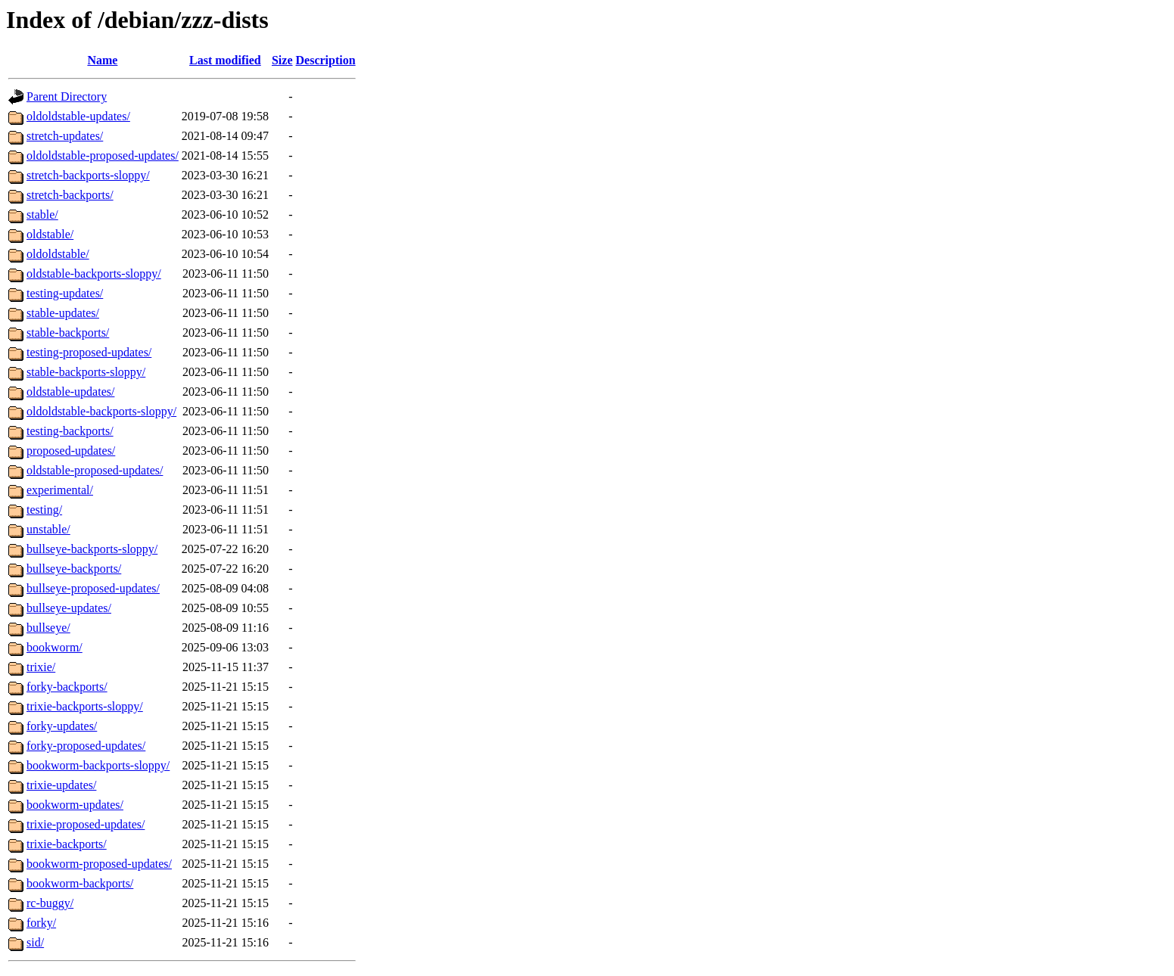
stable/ (42, 214)
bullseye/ (48, 627)
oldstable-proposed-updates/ (94, 470)
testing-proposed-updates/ (88, 352)
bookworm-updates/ (74, 804)
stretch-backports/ (70, 194)
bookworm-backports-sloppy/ (98, 765)
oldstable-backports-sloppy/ (93, 273)
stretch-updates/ (64, 135)
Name (102, 60)
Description (326, 60)
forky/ (41, 922)
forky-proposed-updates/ (85, 745)
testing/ (44, 509)
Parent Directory (66, 96)
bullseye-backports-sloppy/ (91, 548)
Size (282, 60)
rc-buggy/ (49, 903)
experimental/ (59, 489)
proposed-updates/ (70, 450)
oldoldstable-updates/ (78, 116)
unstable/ (48, 529)
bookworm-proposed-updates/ (99, 863)
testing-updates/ (64, 293)
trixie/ (40, 667)
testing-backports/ (70, 430)
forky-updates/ (61, 726)
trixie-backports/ (66, 844)
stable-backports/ (67, 332)
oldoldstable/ (57, 253)
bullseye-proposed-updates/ (93, 588)
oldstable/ (49, 234)
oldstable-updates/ (70, 391)
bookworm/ (54, 647)
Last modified (225, 60)
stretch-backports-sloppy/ (88, 175)
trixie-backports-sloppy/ (84, 706)
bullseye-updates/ (68, 607)
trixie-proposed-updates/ (85, 824)
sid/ (35, 942)
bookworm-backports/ (79, 883)
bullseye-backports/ (73, 568)
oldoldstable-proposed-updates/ (102, 155)
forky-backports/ (66, 686)
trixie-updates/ (61, 785)
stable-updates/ (62, 312)
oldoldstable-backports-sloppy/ (101, 411)
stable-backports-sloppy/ (85, 371)
